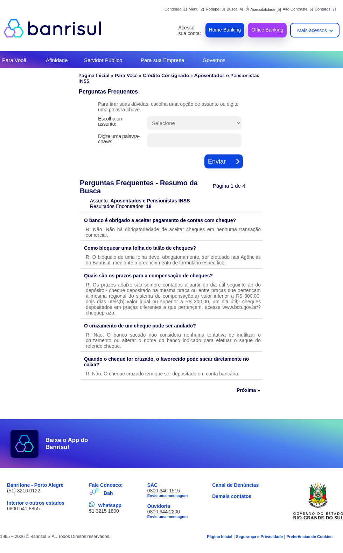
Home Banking (225, 30)
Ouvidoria (158, 506)
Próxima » (248, 390)
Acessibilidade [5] (263, 9)
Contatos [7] (325, 9)
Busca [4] (234, 9)
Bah (108, 493)
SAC (152, 485)
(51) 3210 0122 (23, 490)
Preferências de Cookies (309, 536)
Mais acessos (312, 30)
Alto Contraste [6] (298, 9)
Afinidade (57, 60)
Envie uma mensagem (167, 495)
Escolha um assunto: (110, 121)
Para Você (14, 60)
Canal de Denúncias (235, 485)
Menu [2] (196, 9)
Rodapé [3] (215, 9)
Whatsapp (109, 505)
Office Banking (267, 30)
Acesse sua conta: (189, 30)
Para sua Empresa (162, 60)
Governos (214, 60)
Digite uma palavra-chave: (119, 138)
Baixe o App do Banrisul (67, 443)
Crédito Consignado (166, 75)
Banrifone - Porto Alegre (35, 485)
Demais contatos (231, 496)
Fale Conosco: (105, 485)
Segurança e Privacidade (259, 536)
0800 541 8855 (23, 508)
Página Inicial (94, 75)
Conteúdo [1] (175, 9)
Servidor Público (103, 60)
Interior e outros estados (35, 503)
